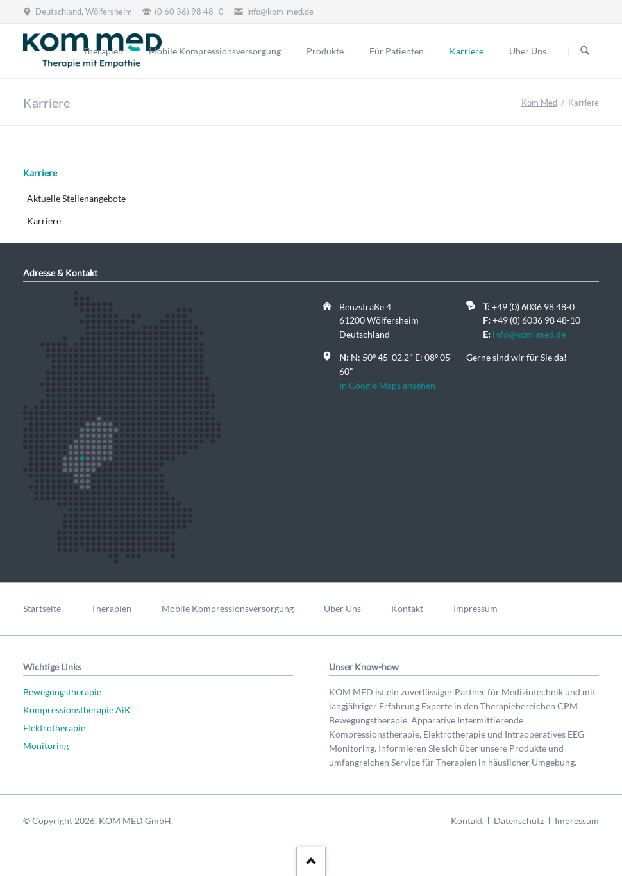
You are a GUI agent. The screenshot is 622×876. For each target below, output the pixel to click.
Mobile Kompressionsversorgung (215, 50)
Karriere (40, 172)
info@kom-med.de (529, 334)
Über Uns (527, 50)
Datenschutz (519, 820)
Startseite (42, 608)
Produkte (325, 50)
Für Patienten (396, 50)
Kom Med (539, 102)
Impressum (475, 608)
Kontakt (407, 608)
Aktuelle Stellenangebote (76, 198)
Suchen (585, 51)
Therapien (103, 50)
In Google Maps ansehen (387, 385)
